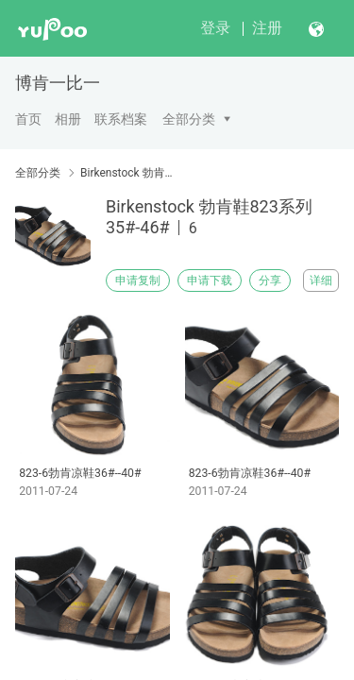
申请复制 (137, 280)
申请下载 (209, 280)
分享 (270, 280)
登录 (215, 28)
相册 (68, 119)
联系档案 (120, 119)
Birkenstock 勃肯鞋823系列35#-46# (129, 172)
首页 (28, 119)
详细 (321, 280)
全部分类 (188, 119)
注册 (267, 28)
